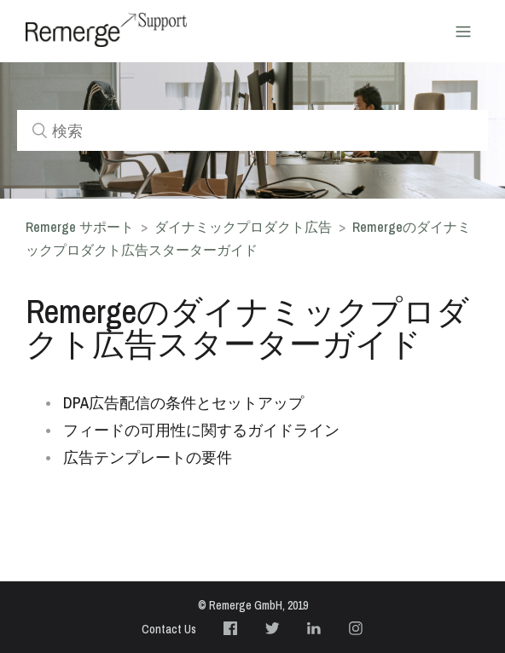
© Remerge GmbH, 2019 (253, 605)
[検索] (252, 130)
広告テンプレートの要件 (147, 457)
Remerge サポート (80, 226)
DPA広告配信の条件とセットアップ (183, 402)
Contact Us (169, 629)
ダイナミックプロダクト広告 (244, 226)
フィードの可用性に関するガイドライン (201, 430)
